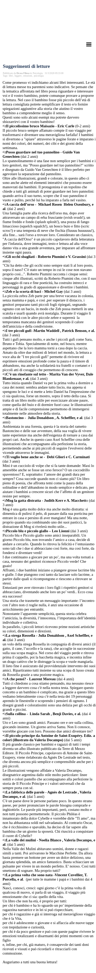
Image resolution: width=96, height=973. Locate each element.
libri (11, 76)
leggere (18, 76)
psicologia (39, 76)
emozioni (27, 76)
